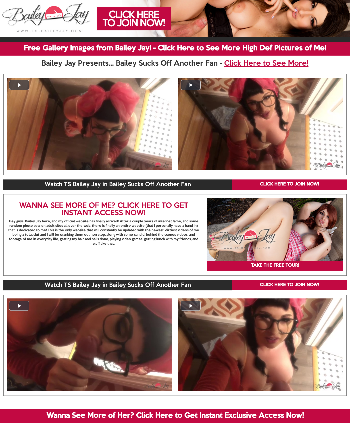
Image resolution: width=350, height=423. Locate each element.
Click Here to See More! (266, 63)
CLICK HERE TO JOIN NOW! (289, 184)
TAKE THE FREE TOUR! (275, 266)
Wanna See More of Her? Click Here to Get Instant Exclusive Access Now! (175, 416)
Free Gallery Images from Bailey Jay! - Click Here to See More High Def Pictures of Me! (175, 48)
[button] (19, 85)
